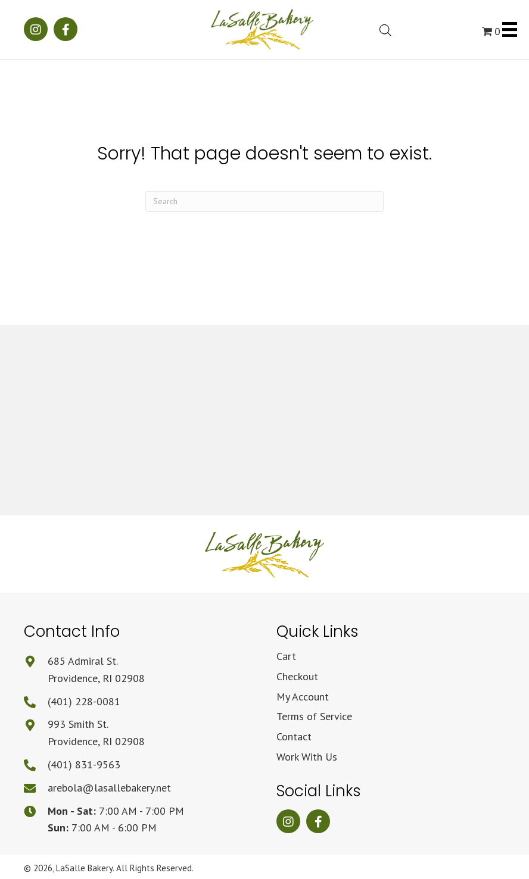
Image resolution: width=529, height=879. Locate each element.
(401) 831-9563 (84, 764)
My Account (302, 696)
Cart (286, 656)
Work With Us (306, 757)
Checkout (297, 676)
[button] (36, 29)
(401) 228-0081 (84, 701)
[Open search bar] (385, 29)
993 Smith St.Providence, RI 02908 (96, 732)
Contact (294, 736)
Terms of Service (314, 716)
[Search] (264, 201)
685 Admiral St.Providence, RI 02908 (96, 669)
